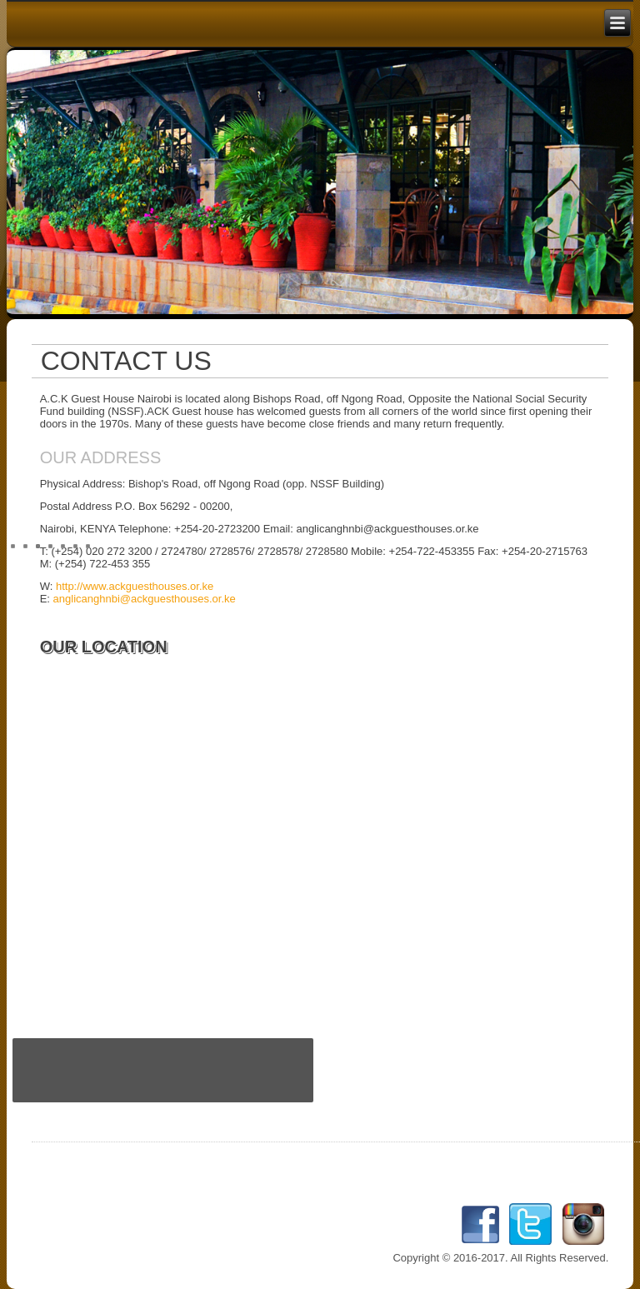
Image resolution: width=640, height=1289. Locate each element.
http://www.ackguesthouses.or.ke (134, 586)
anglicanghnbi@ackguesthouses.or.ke (144, 598)
